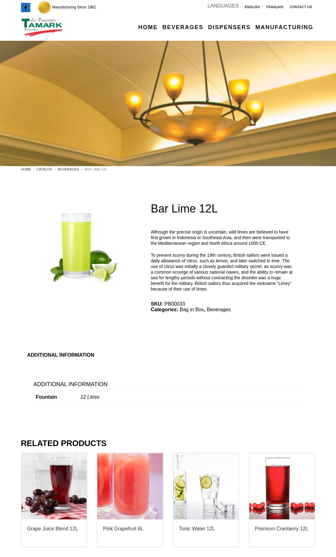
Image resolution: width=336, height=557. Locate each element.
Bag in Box (192, 309)
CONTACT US (301, 7)
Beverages (219, 309)
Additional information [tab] (61, 355)
